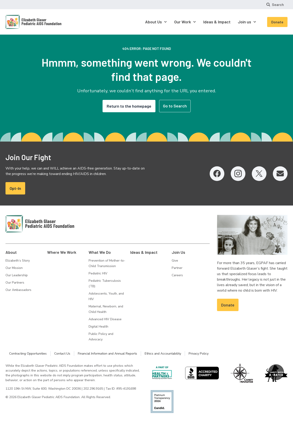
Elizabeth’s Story (17, 260)
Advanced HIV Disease (105, 319)
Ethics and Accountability (163, 353)
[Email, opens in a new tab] (280, 173)
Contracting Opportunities (28, 353)
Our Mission (14, 268)
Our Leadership (16, 275)
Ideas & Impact (143, 252)
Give (175, 260)
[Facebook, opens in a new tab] (217, 173)
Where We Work (61, 252)
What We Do (100, 252)
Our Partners (14, 282)
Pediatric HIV (98, 273)
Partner (177, 268)
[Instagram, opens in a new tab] (238, 173)
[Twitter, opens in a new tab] (259, 173)
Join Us (178, 252)
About (11, 252)
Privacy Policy (199, 353)
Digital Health (98, 326)
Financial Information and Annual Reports (107, 353)
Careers (177, 275)
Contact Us (62, 353)
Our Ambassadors (18, 290)
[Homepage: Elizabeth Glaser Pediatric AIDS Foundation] (21, 22)
